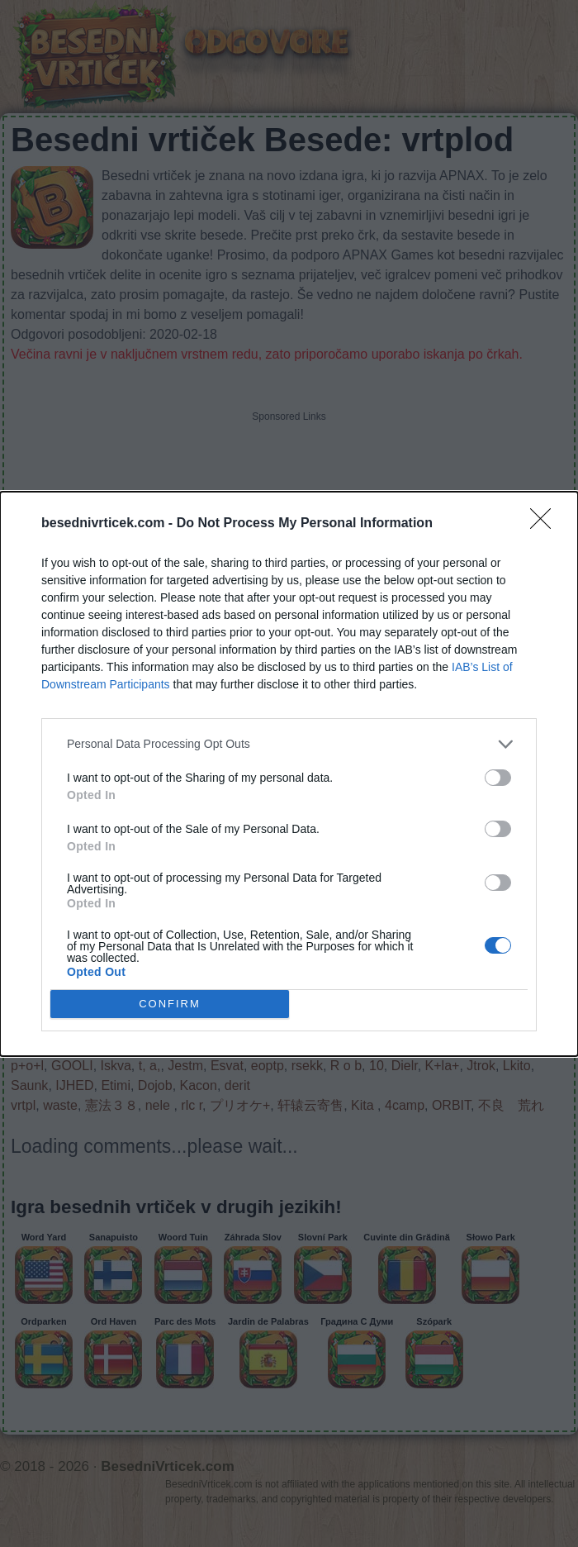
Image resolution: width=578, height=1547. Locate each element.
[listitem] (289, 744)
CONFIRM (170, 1003)
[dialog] (289, 774)
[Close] (545, 524)
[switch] (498, 777)
